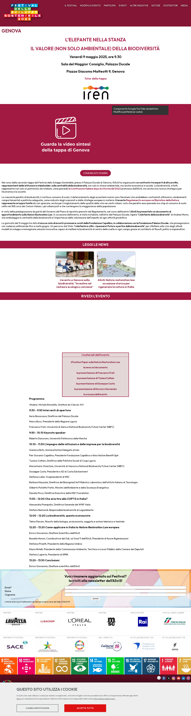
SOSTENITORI (170, 5)
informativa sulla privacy (104, 698)
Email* (8, 587)
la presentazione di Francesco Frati (95, 372)
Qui (18, 698)
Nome (8, 591)
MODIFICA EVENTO (90, 5)
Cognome (10, 594)
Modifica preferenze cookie (128, 111)
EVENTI (123, 5)
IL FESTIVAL (71, 5)
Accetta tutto (85, 708)
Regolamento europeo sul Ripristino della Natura (152, 200)
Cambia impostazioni (37, 708)
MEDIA (184, 5)
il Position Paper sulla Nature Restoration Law (95, 362)
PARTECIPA (110, 5)
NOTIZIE (155, 5)
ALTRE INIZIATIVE (139, 5)
